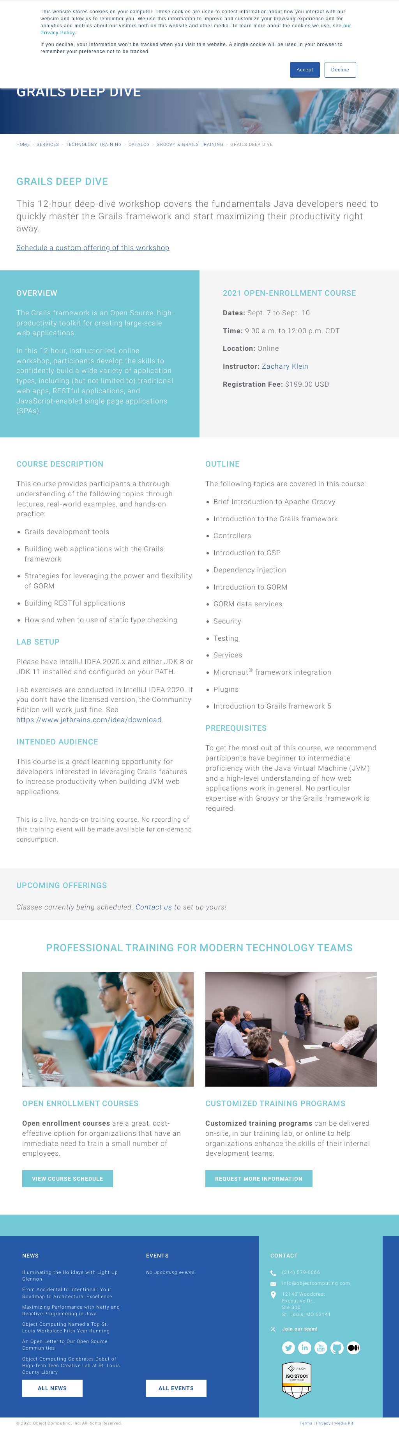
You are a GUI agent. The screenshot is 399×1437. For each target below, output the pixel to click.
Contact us (154, 907)
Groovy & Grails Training (190, 144)
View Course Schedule (67, 1179)
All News (52, 1388)
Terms (306, 1423)
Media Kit (343, 1423)
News (30, 1255)
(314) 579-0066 (301, 1272)
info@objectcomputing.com (316, 1283)
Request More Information (259, 1179)
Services (48, 144)
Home (23, 144)
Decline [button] (340, 70)
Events (157, 1255)
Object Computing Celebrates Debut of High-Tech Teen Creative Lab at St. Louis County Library (71, 1365)
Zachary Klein (285, 366)
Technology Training (94, 144)
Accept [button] (305, 70)
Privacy (323, 1423)
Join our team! (300, 1329)
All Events (176, 1388)
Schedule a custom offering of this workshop (92, 247)
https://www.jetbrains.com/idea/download (89, 720)
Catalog (139, 144)
